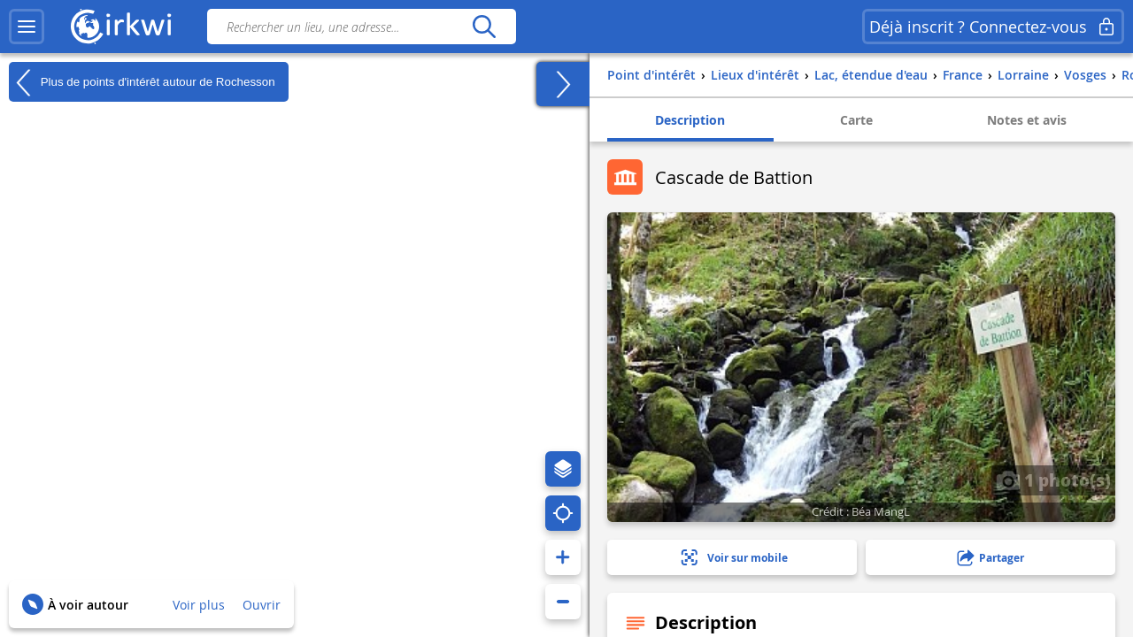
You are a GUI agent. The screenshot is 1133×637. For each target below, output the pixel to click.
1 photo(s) (1053, 479)
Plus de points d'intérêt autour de (142, 82)
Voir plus (199, 604)
